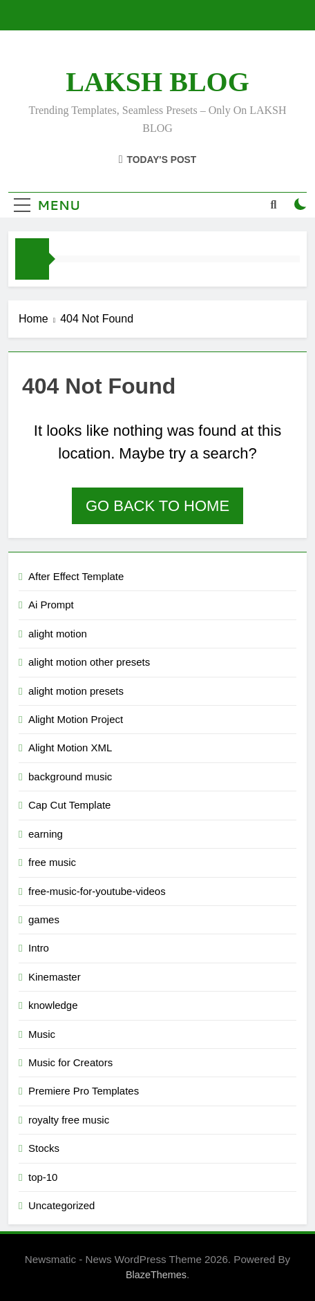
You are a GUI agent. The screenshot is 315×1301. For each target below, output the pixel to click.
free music (52, 862)
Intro (38, 948)
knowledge (53, 1005)
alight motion (57, 633)
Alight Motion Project (75, 719)
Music (41, 1034)
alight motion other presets (89, 662)
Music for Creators (70, 1062)
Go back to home (157, 505)
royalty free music (68, 1120)
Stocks (43, 1148)
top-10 (42, 1177)
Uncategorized (61, 1205)
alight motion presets (76, 691)
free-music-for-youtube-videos (97, 891)
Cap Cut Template (69, 805)
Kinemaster (54, 977)
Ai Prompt (51, 604)
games (43, 919)
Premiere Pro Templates (83, 1091)
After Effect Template (76, 576)
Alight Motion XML (70, 747)
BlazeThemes (156, 1274)
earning (45, 834)
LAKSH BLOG (157, 81)
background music (70, 776)
